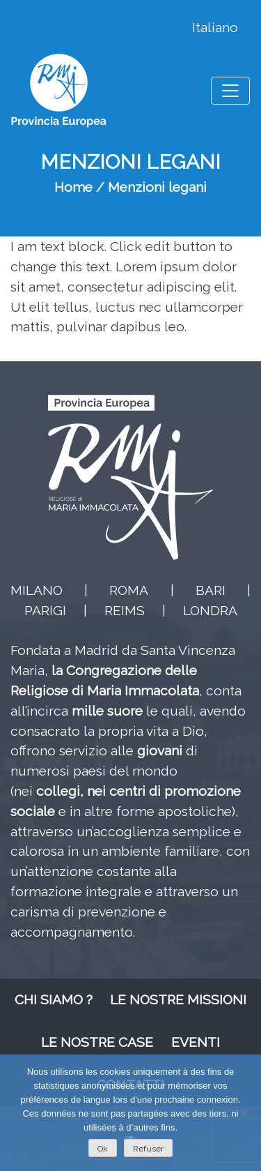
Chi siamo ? (54, 999)
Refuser (148, 1149)
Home (73, 187)
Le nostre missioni (178, 999)
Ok (102, 1149)
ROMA (128, 590)
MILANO (36, 590)
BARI (211, 590)
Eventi (195, 1042)
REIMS (124, 610)
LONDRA (210, 610)
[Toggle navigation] (230, 91)
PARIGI (45, 610)
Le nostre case (97, 1042)
